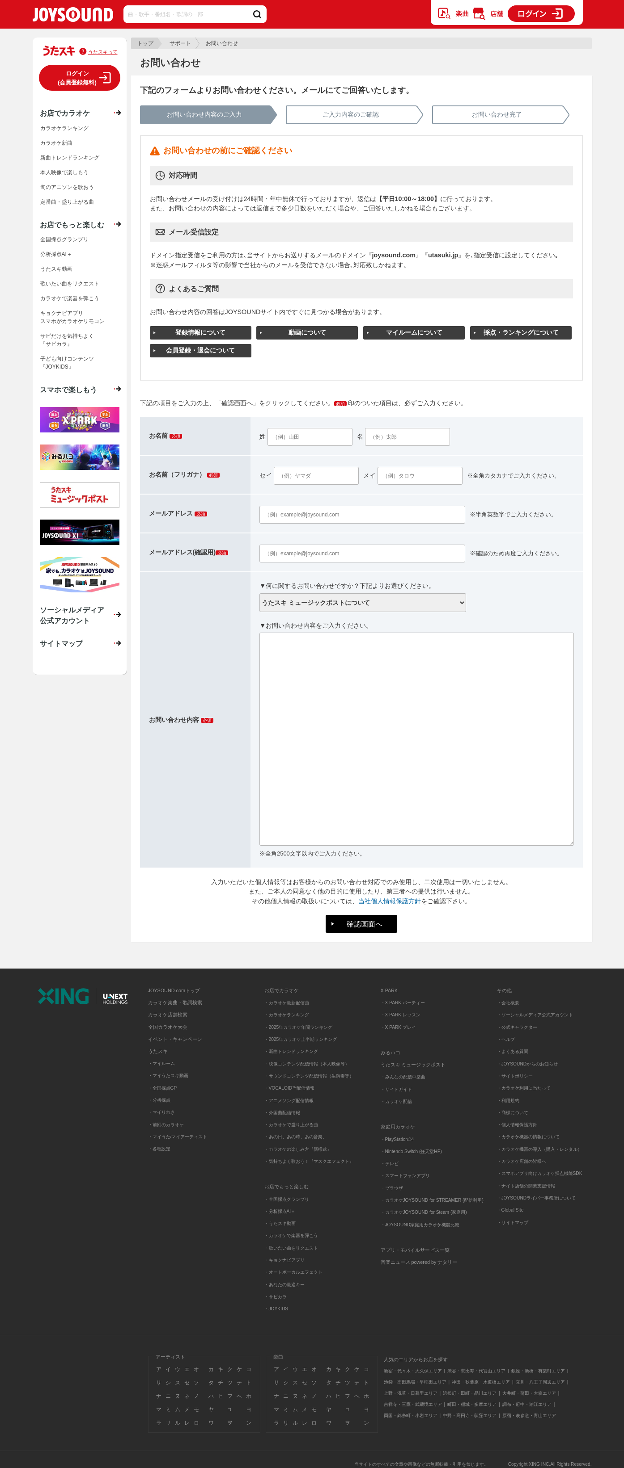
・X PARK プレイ (398, 1027)
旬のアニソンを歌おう (67, 187)
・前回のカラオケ (166, 1124)
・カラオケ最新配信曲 (286, 1002)
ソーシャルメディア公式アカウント (72, 615)
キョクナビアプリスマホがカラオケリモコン (72, 317)
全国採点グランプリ (64, 239)
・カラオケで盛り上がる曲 (291, 1124)
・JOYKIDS (276, 1308)
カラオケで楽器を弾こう (69, 298)
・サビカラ (275, 1296)
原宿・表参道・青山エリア (529, 1415)
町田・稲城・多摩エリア (472, 1404)
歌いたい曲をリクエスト (69, 284)
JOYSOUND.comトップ (174, 990)
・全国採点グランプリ (286, 1199)
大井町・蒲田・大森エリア (529, 1393)
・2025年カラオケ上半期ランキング (300, 1039)
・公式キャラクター (517, 1027)
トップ (145, 43)
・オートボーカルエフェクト (293, 1272)
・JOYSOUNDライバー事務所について (536, 1197)
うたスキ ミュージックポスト (413, 1064)
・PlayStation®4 (397, 1139)
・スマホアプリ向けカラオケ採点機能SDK (539, 1173)
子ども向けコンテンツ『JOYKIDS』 (67, 363)
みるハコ (390, 1052)
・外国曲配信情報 (282, 1112)
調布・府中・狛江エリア (527, 1404)
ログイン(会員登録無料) (77, 78)
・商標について (512, 1112)
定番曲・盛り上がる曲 (67, 202)
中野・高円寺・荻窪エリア (470, 1415)
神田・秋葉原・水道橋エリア (481, 1382)
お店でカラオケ (65, 113)
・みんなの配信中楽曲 (403, 1076)
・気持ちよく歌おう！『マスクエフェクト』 (309, 1161)
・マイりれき (161, 1112)
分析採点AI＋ (56, 254)
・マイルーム (161, 1063)
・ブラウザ (392, 1188)
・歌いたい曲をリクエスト (291, 1248)
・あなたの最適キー (284, 1284)
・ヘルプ (506, 1039)
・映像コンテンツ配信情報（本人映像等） (306, 1063)
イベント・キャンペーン (175, 1039)
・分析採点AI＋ (280, 1211)
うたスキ (158, 1051)
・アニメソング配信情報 (289, 1100)
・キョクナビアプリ (284, 1260)
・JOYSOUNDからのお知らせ (527, 1063)
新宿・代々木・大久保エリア (413, 1370)
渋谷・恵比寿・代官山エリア (476, 1370)
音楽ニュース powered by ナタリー (419, 1262)
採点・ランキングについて (521, 332)
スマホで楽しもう (68, 390)
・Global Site (510, 1210)
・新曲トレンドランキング (291, 1051)
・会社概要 (508, 1002)
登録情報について (200, 332)
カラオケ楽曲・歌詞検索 (175, 1002)
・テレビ (390, 1163)
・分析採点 (159, 1100)
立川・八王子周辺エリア (540, 1382)
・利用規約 (508, 1100)
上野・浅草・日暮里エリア (410, 1393)
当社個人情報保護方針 (389, 901)
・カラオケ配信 (396, 1101)
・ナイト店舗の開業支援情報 (526, 1185)
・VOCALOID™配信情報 (289, 1088)
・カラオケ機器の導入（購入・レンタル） (539, 1149)
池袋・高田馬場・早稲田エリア (415, 1382)
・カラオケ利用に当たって (524, 1088)
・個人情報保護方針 (517, 1124)
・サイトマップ (512, 1222)
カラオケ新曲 (56, 143)
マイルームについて (414, 332)
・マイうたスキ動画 (168, 1075)
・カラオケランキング (286, 1014)
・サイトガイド (396, 1089)
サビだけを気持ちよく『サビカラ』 (67, 340)
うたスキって (103, 52)
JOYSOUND (73, 16)
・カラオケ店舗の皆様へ (521, 1161)
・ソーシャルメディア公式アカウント (535, 1014)
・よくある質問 (513, 1051)
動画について (307, 332)
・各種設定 (159, 1148)
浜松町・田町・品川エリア (470, 1393)
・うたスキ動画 (280, 1223)
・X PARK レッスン (400, 1014)
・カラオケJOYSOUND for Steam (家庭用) (424, 1212)
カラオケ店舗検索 (167, 1014)
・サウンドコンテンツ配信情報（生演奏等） (309, 1076)
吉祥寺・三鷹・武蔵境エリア (413, 1404)
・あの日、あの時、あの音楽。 (295, 1136)
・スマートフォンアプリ (405, 1175)
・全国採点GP (162, 1088)
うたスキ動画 (56, 269)
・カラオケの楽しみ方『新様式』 (297, 1149)
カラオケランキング (64, 128)
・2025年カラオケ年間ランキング (298, 1027)
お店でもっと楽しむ (72, 225)
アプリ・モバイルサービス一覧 (415, 1250)
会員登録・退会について (200, 350)
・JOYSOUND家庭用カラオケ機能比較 (420, 1224)
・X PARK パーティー (403, 1002)
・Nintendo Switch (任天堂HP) (411, 1151)
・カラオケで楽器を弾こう (291, 1235)
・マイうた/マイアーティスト (178, 1136)
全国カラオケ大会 (167, 1027)
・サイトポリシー (515, 1076)
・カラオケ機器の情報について (528, 1136)
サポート (180, 43)
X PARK (389, 990)
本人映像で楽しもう (64, 172)
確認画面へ (364, 924)
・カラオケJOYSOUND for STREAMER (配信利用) (432, 1200)
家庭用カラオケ (398, 1126)
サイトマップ (61, 643)
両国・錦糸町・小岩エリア (410, 1415)
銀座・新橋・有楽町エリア (538, 1370)
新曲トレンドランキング (69, 158)
